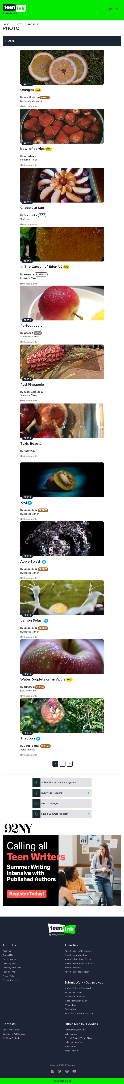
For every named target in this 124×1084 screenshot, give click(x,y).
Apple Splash (30, 561)
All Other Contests (11, 1038)
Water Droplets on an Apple (42, 679)
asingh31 (29, 686)
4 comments (28, 224)
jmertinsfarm (31, 97)
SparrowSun (31, 215)
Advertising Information (76, 955)
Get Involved (70, 1009)
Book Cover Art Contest (14, 1034)
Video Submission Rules (76, 1000)
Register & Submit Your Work (78, 988)
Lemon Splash (32, 620)
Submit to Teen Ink (47, 793)
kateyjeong (30, 156)
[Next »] (70, 764)
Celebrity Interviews (12, 967)
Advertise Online (73, 967)
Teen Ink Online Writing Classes (79, 1038)
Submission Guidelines (75, 996)
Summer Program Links (75, 1029)
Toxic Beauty (30, 444)
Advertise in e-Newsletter (77, 971)
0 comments (28, 106)
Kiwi (23, 502)
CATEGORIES (62, 1081)
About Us (7, 951)
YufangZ (28, 332)
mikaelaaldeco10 (33, 391)
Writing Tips (70, 1005)
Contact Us (8, 955)
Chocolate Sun (32, 208)
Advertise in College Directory (79, 959)
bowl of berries (32, 149)
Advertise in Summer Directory (79, 963)
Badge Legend (71, 1050)
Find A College (45, 803)
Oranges (27, 90)
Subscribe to (54, 782)
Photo (18, 24)
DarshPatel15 (32, 745)
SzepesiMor (30, 509)
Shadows (27, 738)
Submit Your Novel (73, 992)
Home (6, 24)
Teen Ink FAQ (9, 971)
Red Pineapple (32, 385)
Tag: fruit (34, 24)
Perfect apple (31, 326)
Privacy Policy (9, 976)
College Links (71, 1034)
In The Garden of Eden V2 (41, 267)
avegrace (29, 274)
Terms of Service (10, 980)
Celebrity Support (11, 963)
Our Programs (9, 959)
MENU (113, 9)
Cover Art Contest (11, 1029)
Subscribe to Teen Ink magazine (79, 1013)
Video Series (70, 1046)
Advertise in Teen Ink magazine (79, 951)
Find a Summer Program (50, 814)
